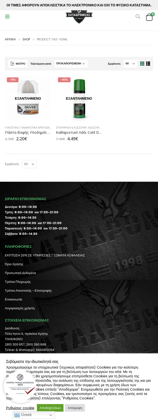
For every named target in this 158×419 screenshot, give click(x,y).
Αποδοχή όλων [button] (50, 408)
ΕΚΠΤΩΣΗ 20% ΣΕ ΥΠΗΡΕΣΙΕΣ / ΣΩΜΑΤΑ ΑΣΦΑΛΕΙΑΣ (45, 255)
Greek (23, 415)
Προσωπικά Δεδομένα (20, 273)
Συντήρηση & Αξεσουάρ (71, 128)
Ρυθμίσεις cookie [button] (20, 408)
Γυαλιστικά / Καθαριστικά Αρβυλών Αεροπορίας (35, 128)
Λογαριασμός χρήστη (20, 308)
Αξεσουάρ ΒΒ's (97, 128)
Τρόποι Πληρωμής (18, 281)
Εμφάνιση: (114, 64)
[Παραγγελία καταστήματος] (71, 63)
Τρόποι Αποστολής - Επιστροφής (28, 290)
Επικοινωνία (13, 299)
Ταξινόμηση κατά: (41, 64)
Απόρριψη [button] (75, 408)
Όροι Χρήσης (14, 264)
